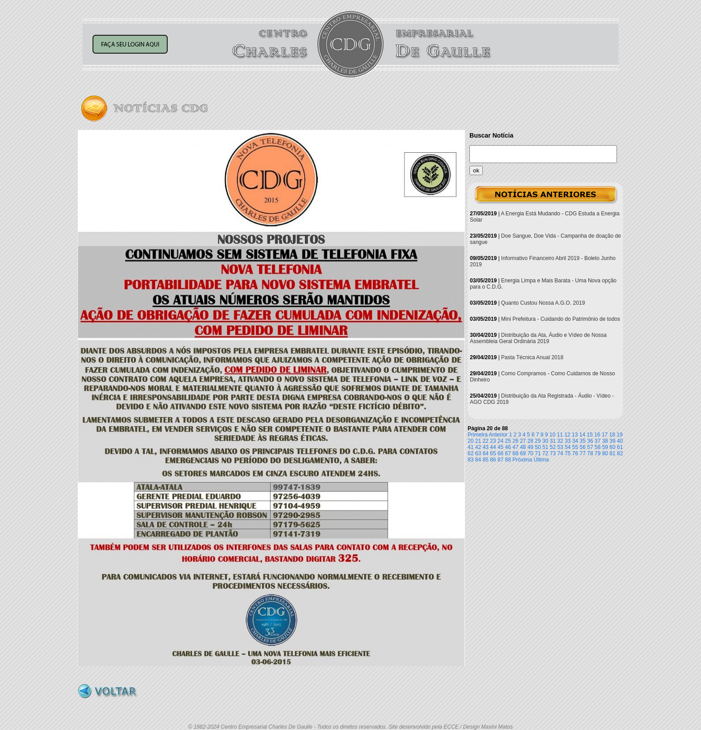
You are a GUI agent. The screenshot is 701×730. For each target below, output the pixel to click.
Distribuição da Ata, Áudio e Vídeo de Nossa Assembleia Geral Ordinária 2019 (538, 338)
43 (485, 447)
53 (560, 447)
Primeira (478, 435)
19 (619, 435)
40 (620, 441)
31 (553, 441)
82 (620, 453)
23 (493, 441)
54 (567, 447)
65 (493, 453)
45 (500, 447)
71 (538, 453)
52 (553, 447)
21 (478, 441)
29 (538, 441)
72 (545, 453)
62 (470, 453)
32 (560, 441)
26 (515, 441)
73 (553, 453)
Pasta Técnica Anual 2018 (532, 357)
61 (620, 447)
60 (612, 447)
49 (530, 447)
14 (582, 435)
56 (583, 447)
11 (560, 435)
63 (478, 453)
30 (545, 441)
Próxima (522, 460)
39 (612, 441)
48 (523, 447)
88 (508, 460)
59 (605, 447)
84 (478, 460)
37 (597, 441)
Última (541, 460)
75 (567, 453)
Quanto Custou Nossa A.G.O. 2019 (543, 303)
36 (590, 441)
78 (590, 453)
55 (575, 447)
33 (567, 441)
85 (485, 460)
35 (583, 441)
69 (523, 453)
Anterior (498, 435)
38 (605, 441)
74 (560, 453)
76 (575, 453)
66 (500, 453)
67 (508, 453)
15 (590, 435)
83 (470, 460)
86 (493, 460)
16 (597, 435)
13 (575, 435)
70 (530, 453)
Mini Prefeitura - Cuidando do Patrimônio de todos (560, 319)
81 (612, 453)
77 (583, 453)
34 (575, 441)
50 (538, 447)
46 (508, 447)
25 (508, 441)
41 (470, 447)
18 (612, 435)
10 (552, 435)
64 (485, 453)
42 (478, 447)
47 (515, 447)
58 (597, 447)
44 (493, 447)
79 (597, 453)
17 (605, 435)
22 (485, 441)
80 (605, 453)
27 (523, 441)
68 (515, 453)
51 (545, 447)
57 (590, 447)
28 (530, 441)
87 (500, 460)
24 (500, 441)
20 (470, 441)
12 (567, 435)
